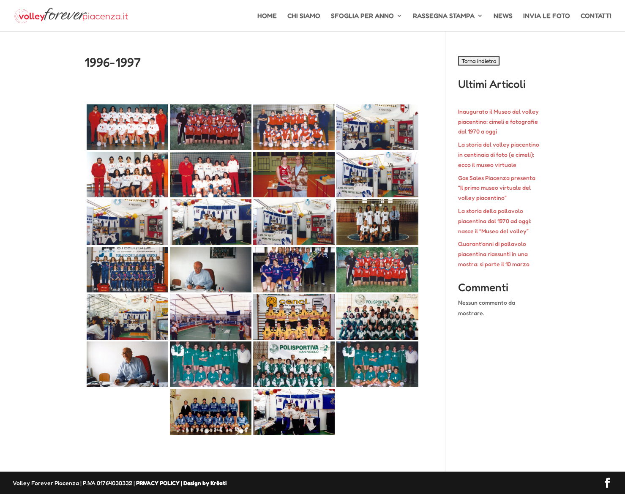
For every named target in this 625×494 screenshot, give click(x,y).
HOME (267, 16)
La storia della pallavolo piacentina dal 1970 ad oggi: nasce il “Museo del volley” (494, 221)
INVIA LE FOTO (546, 16)
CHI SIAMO (303, 16)
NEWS (503, 16)
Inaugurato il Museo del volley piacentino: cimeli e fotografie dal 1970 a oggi (498, 121)
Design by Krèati (205, 482)
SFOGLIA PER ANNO (362, 16)
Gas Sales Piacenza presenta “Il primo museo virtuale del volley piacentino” (496, 188)
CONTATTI (596, 16)
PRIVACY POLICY (158, 482)
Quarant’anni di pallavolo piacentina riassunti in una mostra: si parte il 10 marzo (493, 253)
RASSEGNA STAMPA (444, 16)
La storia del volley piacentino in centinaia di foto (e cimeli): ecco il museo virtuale (498, 154)
